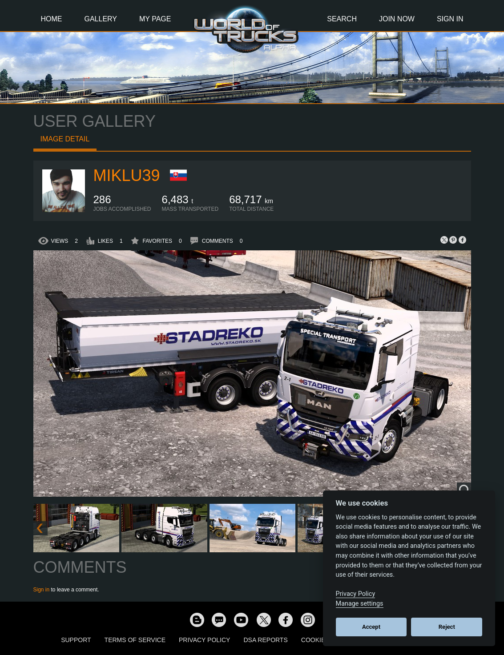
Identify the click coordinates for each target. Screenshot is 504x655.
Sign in (41, 590)
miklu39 (126, 175)
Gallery (101, 19)
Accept (371, 626)
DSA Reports (265, 639)
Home (51, 19)
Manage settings (359, 603)
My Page (155, 19)
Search (342, 19)
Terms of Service (135, 639)
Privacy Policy (204, 639)
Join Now (397, 19)
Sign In (450, 19)
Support (76, 639)
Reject (447, 626)
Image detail (65, 139)
